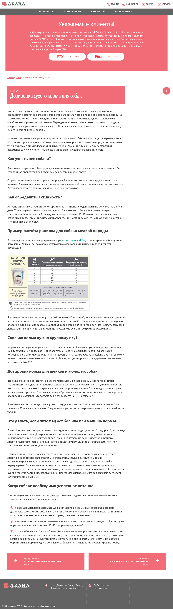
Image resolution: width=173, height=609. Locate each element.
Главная (115, 4)
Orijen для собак (98, 12)
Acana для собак (47, 12)
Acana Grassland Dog (74, 240)
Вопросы (150, 4)
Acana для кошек (72, 12)
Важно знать (132, 4)
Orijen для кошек (124, 12)
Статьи (18, 77)
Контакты (166, 4)
